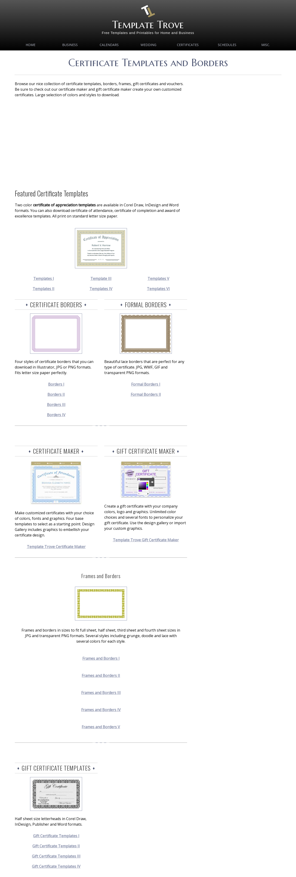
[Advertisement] (101, 143)
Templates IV (100, 288)
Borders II (56, 394)
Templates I (43, 278)
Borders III (56, 404)
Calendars (109, 45)
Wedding (148, 45)
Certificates (188, 45)
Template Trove (148, 24)
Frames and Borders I (101, 658)
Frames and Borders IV (101, 709)
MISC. (265, 45)
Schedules (227, 45)
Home (30, 45)
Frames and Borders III (101, 692)
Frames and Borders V (101, 726)
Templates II (43, 288)
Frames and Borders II (101, 675)
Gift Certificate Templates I (56, 835)
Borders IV (56, 414)
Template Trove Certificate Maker (56, 546)
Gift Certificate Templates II (56, 846)
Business (70, 45)
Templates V (158, 278)
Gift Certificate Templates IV (56, 866)
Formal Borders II (146, 394)
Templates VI (158, 288)
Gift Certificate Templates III (56, 856)
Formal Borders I (145, 384)
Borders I (56, 384)
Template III (100, 278)
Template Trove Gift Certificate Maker (146, 539)
